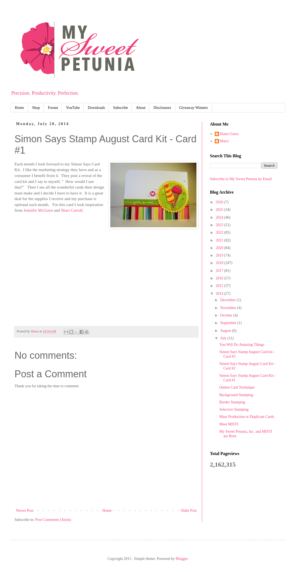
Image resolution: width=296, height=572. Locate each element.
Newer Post (24, 511)
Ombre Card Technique (237, 387)
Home (19, 108)
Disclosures (162, 108)
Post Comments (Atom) (53, 520)
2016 (220, 278)
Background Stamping (236, 395)
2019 (220, 255)
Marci (224, 141)
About (140, 108)
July (223, 338)
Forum (53, 108)
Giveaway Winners (193, 108)
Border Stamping (232, 402)
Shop (36, 108)
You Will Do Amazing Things (241, 345)
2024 (220, 217)
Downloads (96, 108)
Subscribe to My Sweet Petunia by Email (241, 179)
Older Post (189, 511)
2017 (220, 271)
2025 (220, 210)
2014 (220, 294)
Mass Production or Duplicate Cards (246, 417)
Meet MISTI (228, 424)
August (226, 331)
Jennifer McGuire (38, 210)
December (228, 300)
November (228, 308)
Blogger (182, 559)
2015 (220, 286)
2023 (220, 225)
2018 (220, 263)
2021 (220, 240)
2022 (220, 232)
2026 (220, 202)
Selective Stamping (233, 409)
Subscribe (120, 108)
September (228, 323)
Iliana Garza (229, 134)
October (226, 315)
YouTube (73, 108)
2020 (220, 248)
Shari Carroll (72, 210)
